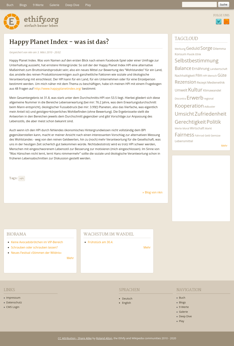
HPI (22, 178)
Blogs (23, 5)
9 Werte (38, 5)
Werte (178, 128)
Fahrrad (199, 135)
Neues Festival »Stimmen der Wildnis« (36, 253)
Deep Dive (72, 5)
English (126, 302)
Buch (10, 5)
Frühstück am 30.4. (100, 242)
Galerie (54, 5)
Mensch (212, 75)
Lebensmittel (184, 141)
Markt (208, 128)
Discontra (180, 98)
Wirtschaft (197, 128)
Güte (222, 75)
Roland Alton (104, 338)
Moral (185, 128)
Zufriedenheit (211, 113)
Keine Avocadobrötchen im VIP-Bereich (37, 242)
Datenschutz (14, 302)
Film (198, 75)
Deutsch (127, 298)
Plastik (191, 54)
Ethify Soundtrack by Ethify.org (201, 185)
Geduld (193, 48)
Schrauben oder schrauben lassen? (34, 247)
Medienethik (216, 82)
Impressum (13, 297)
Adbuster (209, 106)
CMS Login (12, 307)
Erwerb (195, 97)
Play (88, 5)
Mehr (224, 145)
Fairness (184, 134)
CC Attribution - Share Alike (75, 338)
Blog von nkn (153, 192)
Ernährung (200, 68)
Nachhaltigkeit (185, 75)
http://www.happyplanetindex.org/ (58, 89)
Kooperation (189, 105)
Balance (183, 68)
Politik (214, 121)
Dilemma (219, 48)
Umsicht (184, 113)
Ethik (198, 54)
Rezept (201, 82)
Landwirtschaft (218, 69)
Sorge (206, 48)
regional (209, 98)
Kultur (195, 89)
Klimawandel (212, 90)
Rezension (185, 82)
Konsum (180, 54)
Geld (207, 135)
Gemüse (215, 135)
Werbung (180, 49)
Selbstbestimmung (196, 60)
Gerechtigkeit (190, 121)
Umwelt (181, 90)
